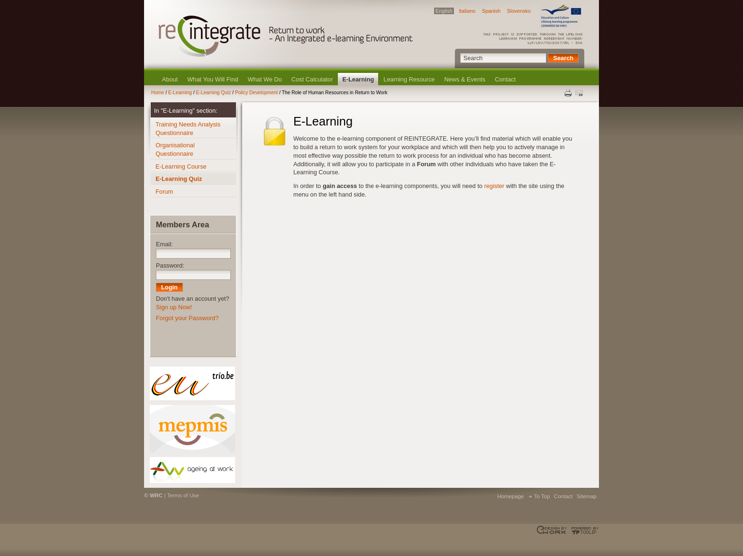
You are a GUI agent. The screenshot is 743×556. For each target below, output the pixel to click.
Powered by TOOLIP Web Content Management (583, 530)
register (494, 185)
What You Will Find (212, 79)
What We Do (265, 79)
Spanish (491, 11)
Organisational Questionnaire (175, 149)
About (170, 79)
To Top (542, 496)
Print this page (568, 93)
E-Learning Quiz (213, 92)
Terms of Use (183, 495)
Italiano (467, 11)
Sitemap (587, 496)
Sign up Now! (174, 307)
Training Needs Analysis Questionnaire (187, 128)
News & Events (464, 79)
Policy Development (256, 92)
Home (157, 92)
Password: (170, 265)
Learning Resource (409, 79)
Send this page (580, 93)
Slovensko (519, 11)
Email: (164, 244)
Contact (505, 79)
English (444, 11)
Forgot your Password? (187, 318)
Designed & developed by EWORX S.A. (553, 530)
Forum (164, 191)
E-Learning (358, 79)
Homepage (510, 496)
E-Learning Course (180, 166)
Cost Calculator (312, 79)
